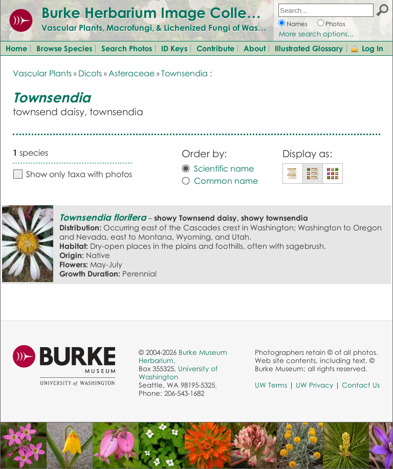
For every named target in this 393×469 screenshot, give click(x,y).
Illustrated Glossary (309, 48)
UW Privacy (314, 385)
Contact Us (361, 385)
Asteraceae (131, 73)
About (255, 48)
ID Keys (174, 48)
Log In (372, 48)
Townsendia (184, 73)
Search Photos (126, 48)
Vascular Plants (42, 73)
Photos (335, 24)
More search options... (316, 34)
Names (297, 24)
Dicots (90, 73)
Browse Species (64, 48)
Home (16, 48)
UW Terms (271, 385)
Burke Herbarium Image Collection (161, 12)
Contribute (215, 48)
